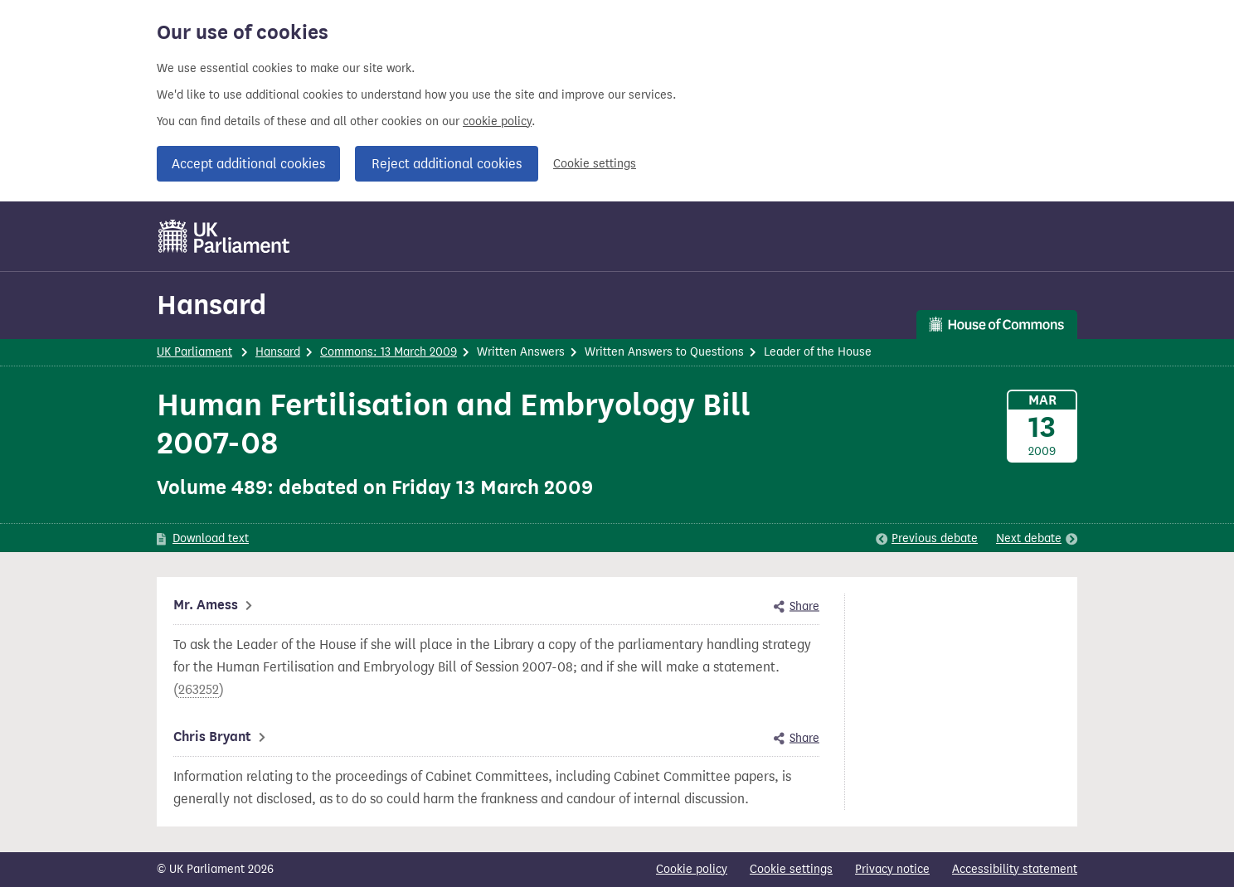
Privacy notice (892, 869)
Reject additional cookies (447, 164)
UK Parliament (194, 352)
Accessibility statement (1014, 869)
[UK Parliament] (224, 236)
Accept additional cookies (248, 164)
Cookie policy (691, 869)
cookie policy (497, 121)
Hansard (211, 305)
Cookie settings (594, 164)
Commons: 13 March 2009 (388, 352)
